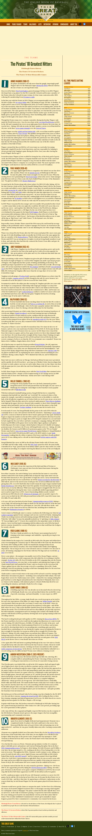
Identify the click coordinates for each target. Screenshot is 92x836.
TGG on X (80, 24)
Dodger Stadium (25, 407)
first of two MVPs (51, 619)
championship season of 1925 (43, 501)
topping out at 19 (18, 278)
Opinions (55, 24)
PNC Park (34, 444)
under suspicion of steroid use (11, 649)
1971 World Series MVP (39, 768)
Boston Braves (23, 237)
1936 (19, 192)
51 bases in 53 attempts (31, 494)
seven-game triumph (23, 128)
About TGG (73, 24)
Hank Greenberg (21, 313)
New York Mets (41, 371)
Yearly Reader (16, 24)
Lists (40, 24)
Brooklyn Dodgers (54, 732)
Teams (25, 24)
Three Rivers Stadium (53, 401)
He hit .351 (11, 560)
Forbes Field (24, 276)
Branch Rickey (40, 344)
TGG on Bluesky (84, 24)
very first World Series (46, 122)
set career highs (21, 102)
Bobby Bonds (47, 601)
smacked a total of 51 (40, 319)
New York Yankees (22, 91)
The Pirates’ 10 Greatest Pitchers (31, 71)
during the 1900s (42, 85)
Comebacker (64, 24)
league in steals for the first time (48, 480)
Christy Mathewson (28, 181)
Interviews (47, 24)
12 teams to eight (28, 97)
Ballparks (32, 24)
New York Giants (31, 177)
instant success (35, 173)
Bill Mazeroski (21, 390)
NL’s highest (34, 267)
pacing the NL (13, 190)
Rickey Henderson (7, 486)
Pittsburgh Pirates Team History (11, 803)
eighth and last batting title (26, 131)
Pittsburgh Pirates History (31, 68)
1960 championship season (10, 748)
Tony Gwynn (22, 133)
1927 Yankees (34, 212)
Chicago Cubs (52, 350)
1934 (13, 192)
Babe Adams (55, 519)
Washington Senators (17, 509)
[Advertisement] (46, 40)
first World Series (11, 562)
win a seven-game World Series (26, 431)
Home (8, 24)
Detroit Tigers (41, 128)
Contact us (25, 830)
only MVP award (20, 756)
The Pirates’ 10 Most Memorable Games (31, 75)
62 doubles (18, 198)
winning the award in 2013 (29, 696)
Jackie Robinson (27, 292)
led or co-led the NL (38, 304)
